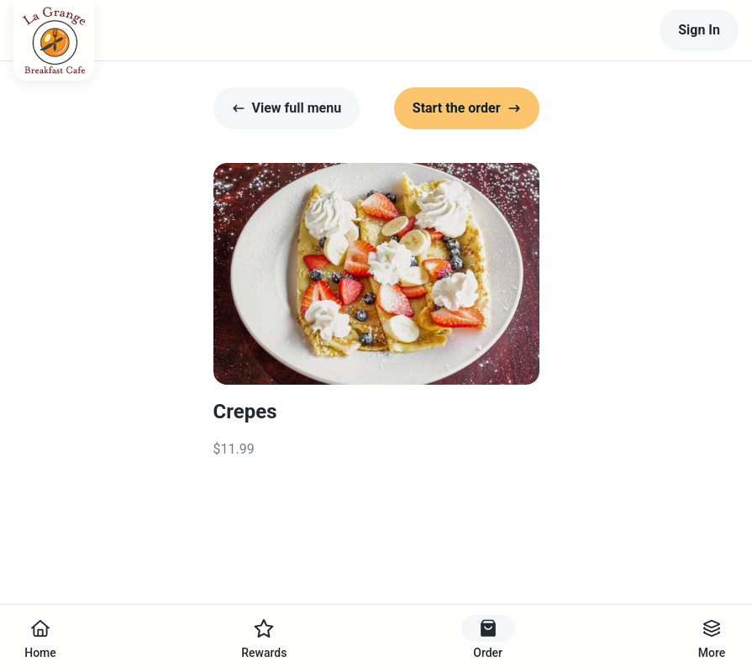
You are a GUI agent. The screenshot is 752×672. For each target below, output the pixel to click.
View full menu (287, 108)
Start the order (467, 108)
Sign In (699, 30)
